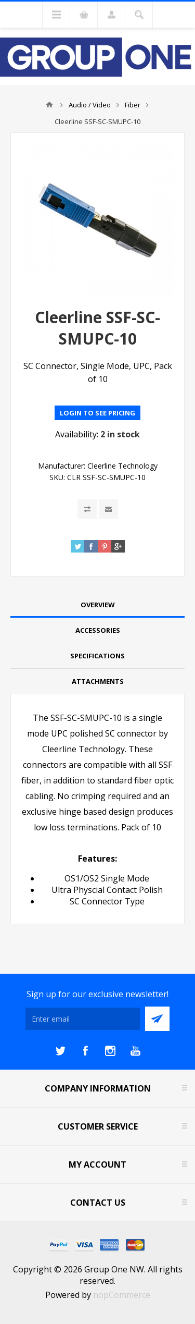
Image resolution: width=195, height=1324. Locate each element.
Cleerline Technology (122, 466)
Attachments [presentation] (98, 681)
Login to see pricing (97, 413)
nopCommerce (121, 1295)
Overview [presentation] (98, 604)
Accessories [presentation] (97, 630)
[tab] (97, 605)
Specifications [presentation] (97, 655)
